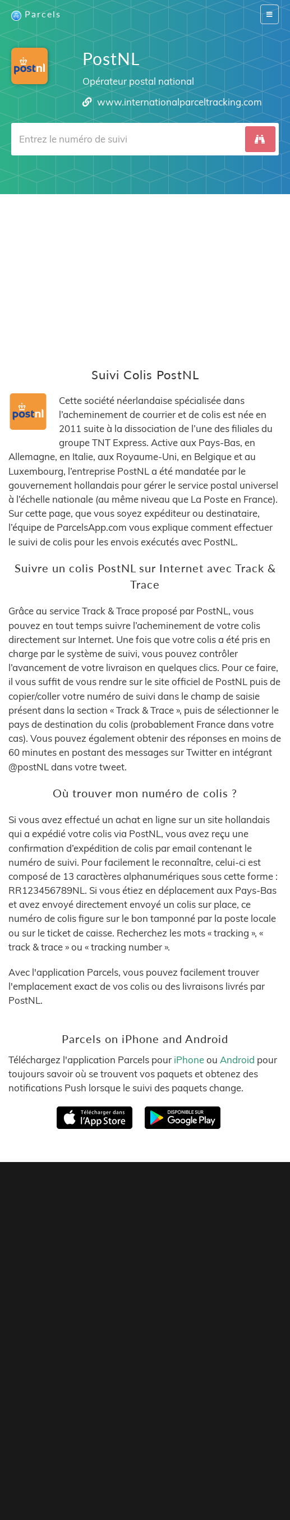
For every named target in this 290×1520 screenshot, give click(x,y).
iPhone (189, 1060)
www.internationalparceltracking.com (179, 102)
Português (132, 1469)
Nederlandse (214, 1469)
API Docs (196, 1452)
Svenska (257, 1469)
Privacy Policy (240, 1441)
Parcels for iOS (46, 1312)
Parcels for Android (141, 1312)
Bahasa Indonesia (141, 1481)
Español (95, 1469)
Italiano (90, 1481)
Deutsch (171, 1469)
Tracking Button (110, 1452)
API (161, 1452)
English (27, 1469)
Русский (194, 1481)
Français (60, 1469)
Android (237, 1060)
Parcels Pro (173, 1441)
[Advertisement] (145, 272)
